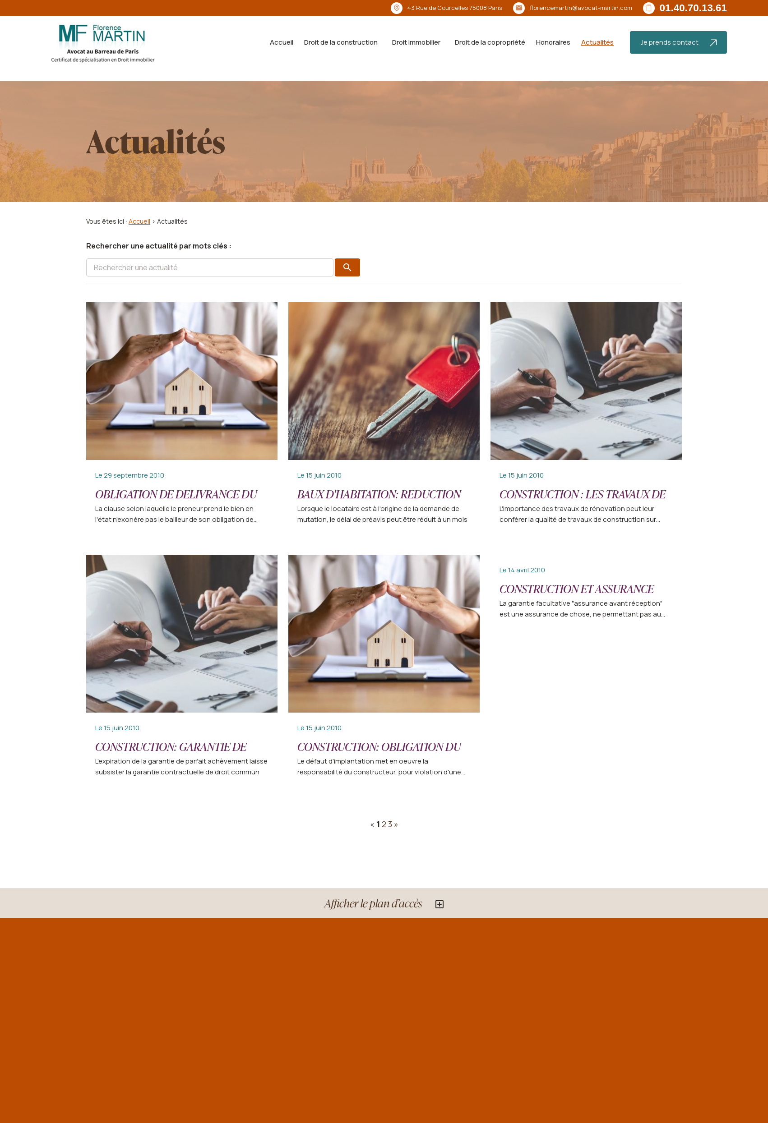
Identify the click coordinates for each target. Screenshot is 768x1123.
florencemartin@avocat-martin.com (581, 8)
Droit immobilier (416, 42)
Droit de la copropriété (490, 42)
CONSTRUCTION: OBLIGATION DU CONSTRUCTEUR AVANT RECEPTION (384, 754)
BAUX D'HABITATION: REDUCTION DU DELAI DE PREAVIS (379, 501)
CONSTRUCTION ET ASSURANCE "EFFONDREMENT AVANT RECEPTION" (577, 604)
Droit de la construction (341, 42)
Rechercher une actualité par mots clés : (158, 246)
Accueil (281, 42)
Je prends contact (678, 42)
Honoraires (553, 42)
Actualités (597, 42)
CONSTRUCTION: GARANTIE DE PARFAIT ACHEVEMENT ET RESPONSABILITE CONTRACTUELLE (181, 762)
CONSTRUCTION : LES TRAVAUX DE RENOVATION (583, 501)
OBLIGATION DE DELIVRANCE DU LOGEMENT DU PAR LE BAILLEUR (176, 501)
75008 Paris (454, 8)
